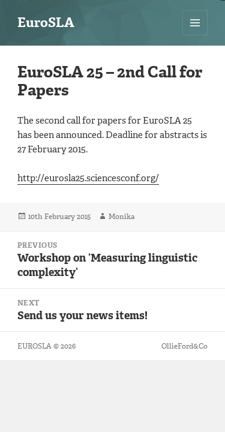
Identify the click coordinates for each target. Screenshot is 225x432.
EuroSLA (45, 22)
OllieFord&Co (184, 346)
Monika (121, 216)
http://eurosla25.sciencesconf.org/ (88, 178)
